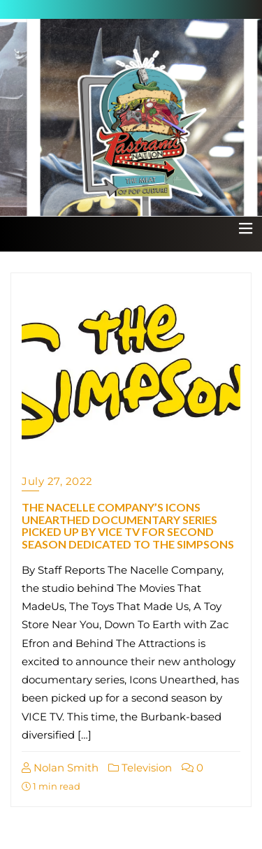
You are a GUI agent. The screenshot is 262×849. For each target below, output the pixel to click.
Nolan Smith (60, 767)
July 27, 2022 (57, 481)
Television (140, 767)
